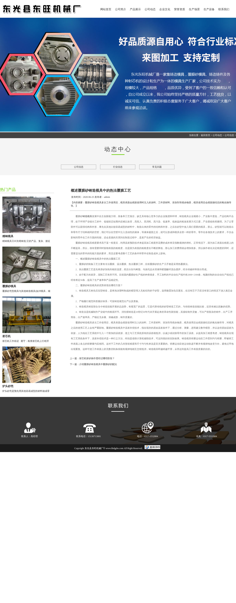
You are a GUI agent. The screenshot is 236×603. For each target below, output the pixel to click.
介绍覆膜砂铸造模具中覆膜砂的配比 (98, 364)
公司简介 (120, 9)
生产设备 (209, 9)
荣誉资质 (179, 9)
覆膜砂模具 (9, 286)
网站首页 (105, 9)
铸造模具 (87, 216)
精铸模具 (7, 236)
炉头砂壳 (7, 386)
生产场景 (194, 9)
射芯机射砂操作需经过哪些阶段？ (97, 358)
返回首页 (205, 135)
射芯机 (6, 336)
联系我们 (223, 9)
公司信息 (229, 135)
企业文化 (164, 9)
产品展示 (135, 9)
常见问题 (157, 167)
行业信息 (118, 167)
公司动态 (150, 9)
